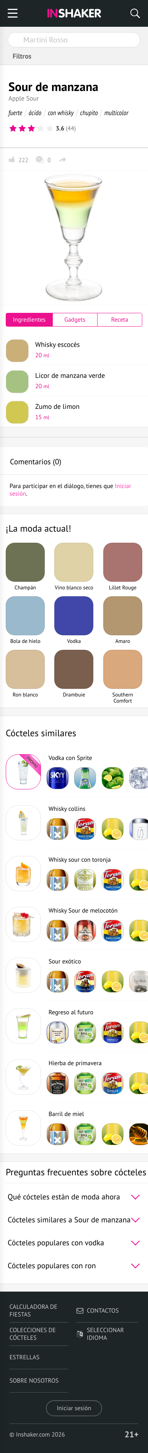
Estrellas (25, 1357)
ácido (35, 112)
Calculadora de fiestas (33, 1310)
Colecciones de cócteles (33, 1334)
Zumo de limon (86, 411)
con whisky (61, 112)
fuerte (15, 112)
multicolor (116, 112)
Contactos (97, 1311)
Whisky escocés (86, 349)
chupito (89, 112)
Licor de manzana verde (86, 380)
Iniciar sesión (74, 1408)
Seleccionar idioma (100, 1334)
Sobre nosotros (34, 1381)
